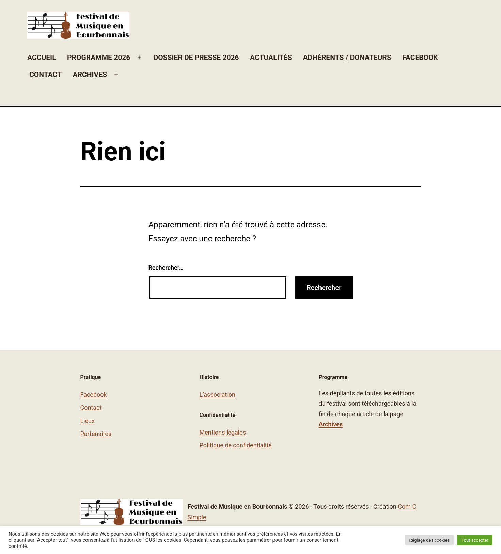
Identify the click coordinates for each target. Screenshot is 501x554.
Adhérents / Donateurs (347, 57)
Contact (45, 74)
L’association (218, 394)
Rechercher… (166, 267)
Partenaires (96, 433)
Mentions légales (223, 432)
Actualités (271, 57)
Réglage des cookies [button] (429, 540)
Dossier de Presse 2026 (196, 57)
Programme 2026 (98, 57)
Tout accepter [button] (474, 540)
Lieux (87, 420)
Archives (90, 74)
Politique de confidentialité (236, 445)
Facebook (420, 57)
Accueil (41, 57)
